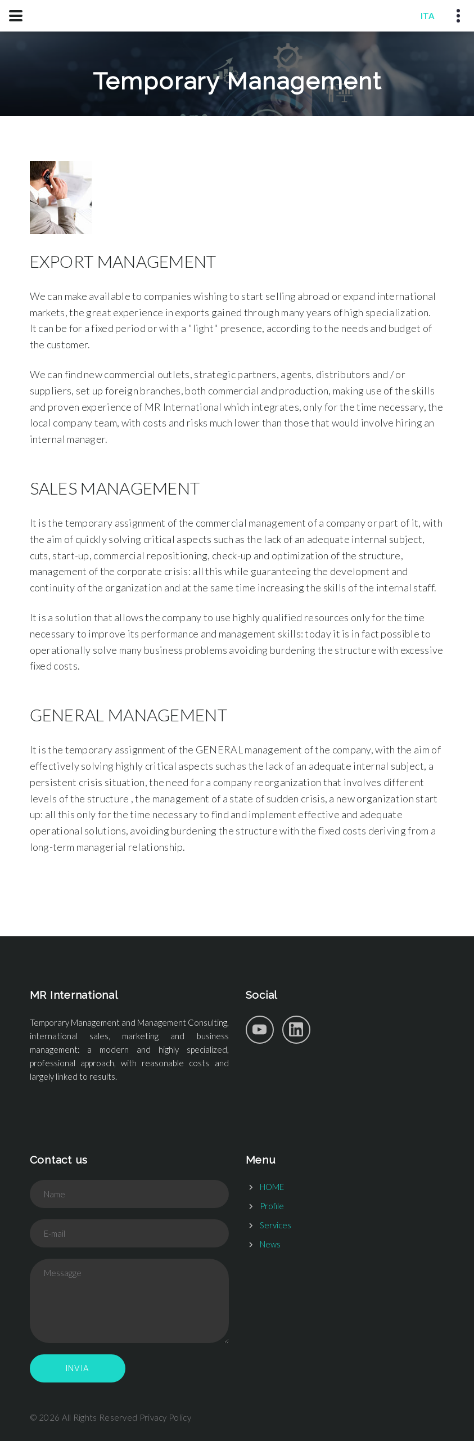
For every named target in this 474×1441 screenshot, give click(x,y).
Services (275, 1225)
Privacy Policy (165, 1417)
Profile (272, 1206)
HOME (272, 1187)
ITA (428, 16)
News (270, 1244)
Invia (77, 1368)
